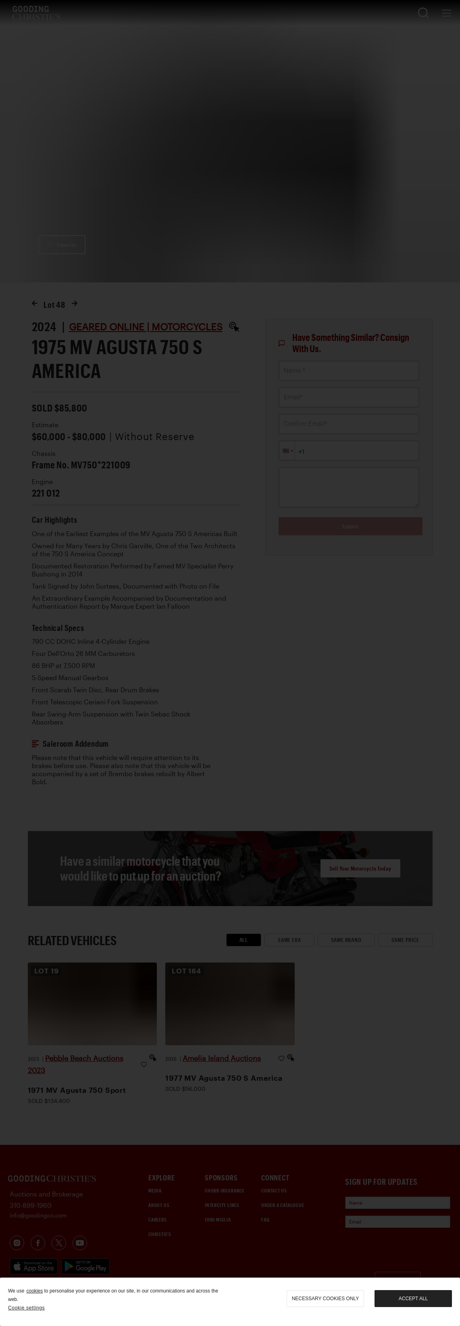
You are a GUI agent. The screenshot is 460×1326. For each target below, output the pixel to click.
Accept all (413, 1298)
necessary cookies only (325, 1298)
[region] (230, 1302)
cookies (34, 1291)
